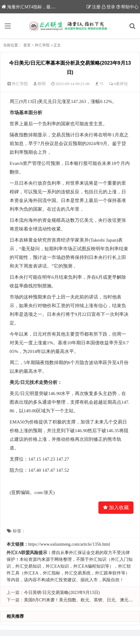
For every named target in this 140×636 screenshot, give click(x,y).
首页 (27, 45)
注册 (94, 7)
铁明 (42, 83)
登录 (108, 7)
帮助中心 (127, 7)
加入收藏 (116, 507)
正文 (57, 45)
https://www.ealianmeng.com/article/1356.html (69, 544)
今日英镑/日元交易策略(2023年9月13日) (62, 592)
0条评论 (121, 83)
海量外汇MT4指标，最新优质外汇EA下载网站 (49, 7)
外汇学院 (42, 45)
